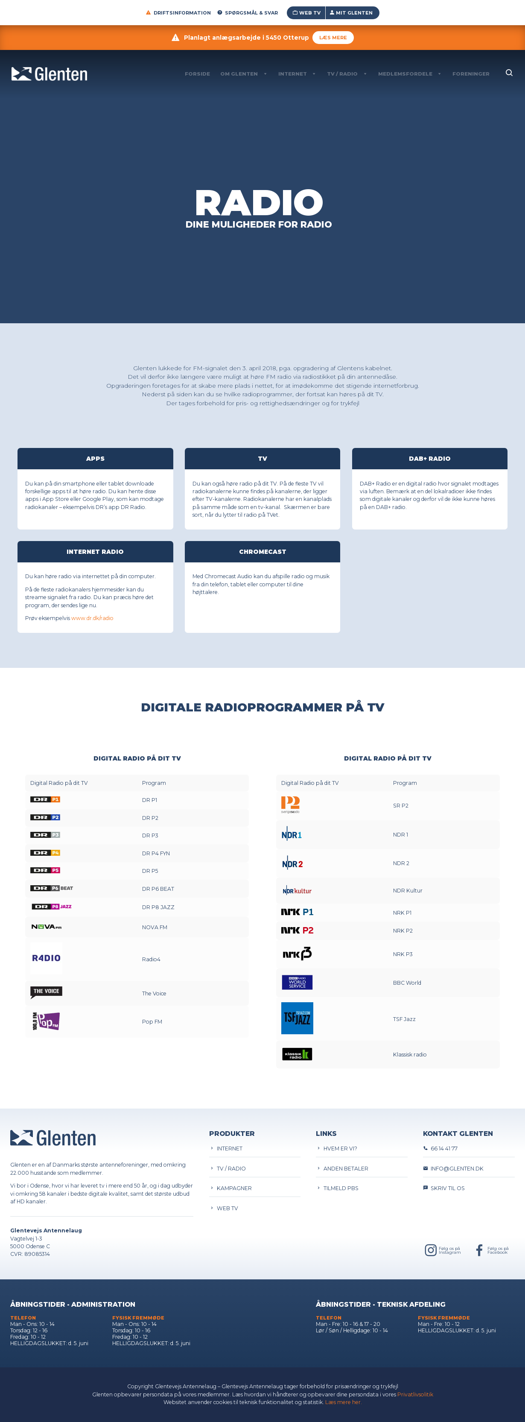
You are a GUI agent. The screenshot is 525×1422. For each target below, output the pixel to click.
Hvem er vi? (336, 1148)
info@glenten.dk (453, 1168)
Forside (197, 74)
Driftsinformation (178, 13)
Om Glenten (239, 74)
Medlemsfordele (405, 74)
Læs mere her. (343, 1402)
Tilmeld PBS (337, 1188)
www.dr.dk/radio (92, 618)
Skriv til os (444, 1188)
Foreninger (471, 74)
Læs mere (333, 38)
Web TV (306, 13)
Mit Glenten (351, 13)
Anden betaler (342, 1168)
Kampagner (230, 1188)
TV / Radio (342, 74)
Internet (292, 74)
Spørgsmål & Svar (247, 13)
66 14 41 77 (440, 1148)
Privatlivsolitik (415, 1394)
